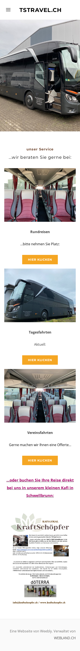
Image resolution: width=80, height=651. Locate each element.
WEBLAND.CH (65, 638)
